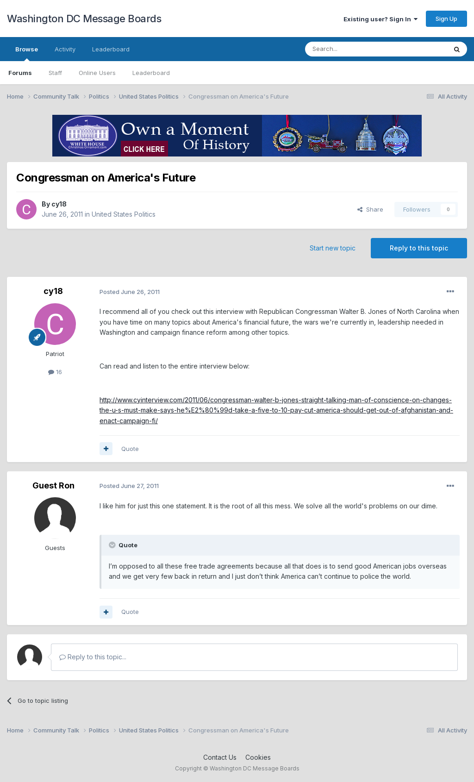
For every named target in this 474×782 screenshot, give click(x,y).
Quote (130, 448)
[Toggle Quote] (113, 545)
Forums (20, 72)
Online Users (97, 72)
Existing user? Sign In (380, 19)
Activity (65, 49)
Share (370, 209)
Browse (26, 53)
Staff (55, 72)
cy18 (59, 204)
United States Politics (124, 214)
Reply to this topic (419, 248)
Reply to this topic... (92, 657)
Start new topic (333, 248)
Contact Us (220, 757)
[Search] (352, 49)
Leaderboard (151, 72)
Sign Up (446, 18)
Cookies (258, 757)
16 (55, 371)
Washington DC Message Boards (84, 19)
